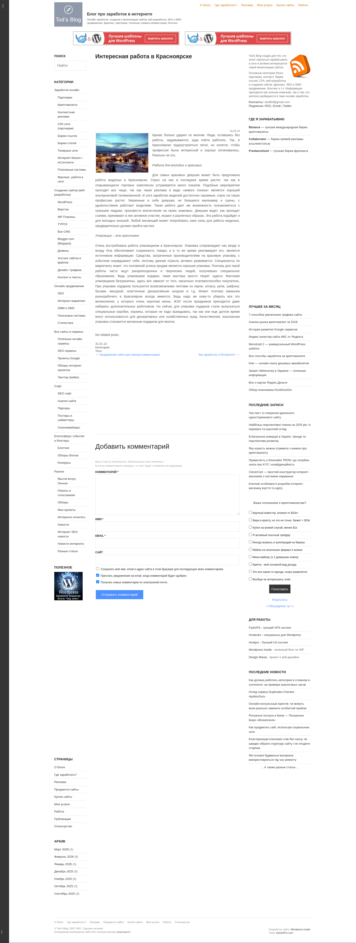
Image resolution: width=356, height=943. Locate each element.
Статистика (65, 323)
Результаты (279, 599)
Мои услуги (264, 5)
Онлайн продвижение (69, 286)
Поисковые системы (71, 315)
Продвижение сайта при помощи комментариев (129, 354)
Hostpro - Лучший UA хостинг (268, 642)
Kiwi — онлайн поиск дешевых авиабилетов (279, 363)
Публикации (62, 819)
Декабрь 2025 (63, 871)
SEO (61, 293)
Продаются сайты (66, 789)
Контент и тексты (69, 277)
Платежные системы (72, 169)
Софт (58, 386)
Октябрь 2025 (63, 886)
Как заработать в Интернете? (217, 354)
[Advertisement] (167, 95)
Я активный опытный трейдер (271, 535)
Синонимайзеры (69, 427)
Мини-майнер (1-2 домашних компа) (275, 557)
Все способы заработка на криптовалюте (277, 356)
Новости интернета (71, 543)
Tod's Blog (68, 14)
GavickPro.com (284, 932)
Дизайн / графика (70, 270)
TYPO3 (62, 224)
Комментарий (107, 472)
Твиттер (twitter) (68, 377)
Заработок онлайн (66, 90)
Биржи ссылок (67, 136)
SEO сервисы (67, 350)
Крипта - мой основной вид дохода (274, 564)
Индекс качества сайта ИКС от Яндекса (276, 336)
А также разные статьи (279, 767)
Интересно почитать (71, 517)
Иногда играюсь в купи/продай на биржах (278, 542)
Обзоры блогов (68, 455)
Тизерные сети (68, 150)
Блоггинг (63, 448)
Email (100, 535)
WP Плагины (66, 217)
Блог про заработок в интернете (119, 14)
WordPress (65, 202)
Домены (63, 250)
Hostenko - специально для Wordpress (275, 635)
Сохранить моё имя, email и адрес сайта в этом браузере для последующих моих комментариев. (162, 569)
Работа (303, 5)
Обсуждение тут (280, 606)
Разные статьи (68, 551)
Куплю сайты (285, 5)
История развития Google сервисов (273, 329)
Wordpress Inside (260, 649)
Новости (63, 524)
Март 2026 (61, 849)
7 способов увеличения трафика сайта (275, 314)
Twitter (287, 106)
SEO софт (65, 393)
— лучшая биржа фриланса (278, 151)
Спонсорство (63, 826)
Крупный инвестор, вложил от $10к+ (275, 513)
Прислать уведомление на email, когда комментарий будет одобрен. (141, 575)
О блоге (205, 5)
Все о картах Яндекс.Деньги (268, 382)
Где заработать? (226, 5)
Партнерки (65, 97)
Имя (99, 519)
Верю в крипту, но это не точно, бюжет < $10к (281, 520)
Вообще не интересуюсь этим (271, 579)
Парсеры (64, 408)
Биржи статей (67, 143)
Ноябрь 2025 (63, 879)
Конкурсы (64, 462)
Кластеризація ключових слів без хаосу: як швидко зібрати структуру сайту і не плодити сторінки (279, 743)
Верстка (63, 209)
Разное (59, 471)
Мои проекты (67, 510)
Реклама (247, 5)
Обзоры (63, 502)
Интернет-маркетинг (71, 301)
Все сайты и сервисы (68, 331)
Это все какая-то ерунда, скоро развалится (279, 572)
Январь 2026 (63, 864)
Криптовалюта (67, 104)
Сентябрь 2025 (64, 893)
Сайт (99, 552)
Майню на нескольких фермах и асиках (277, 550)
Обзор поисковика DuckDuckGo (270, 389)
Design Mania (258, 657)
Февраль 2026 (64, 856)
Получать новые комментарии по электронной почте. (131, 582)
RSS (268, 106)
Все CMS (64, 231)
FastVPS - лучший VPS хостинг (270, 627)
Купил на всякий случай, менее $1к (274, 527)
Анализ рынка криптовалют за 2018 (273, 322)
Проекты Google (69, 358)
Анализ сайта (67, 401)
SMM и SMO (66, 308)
